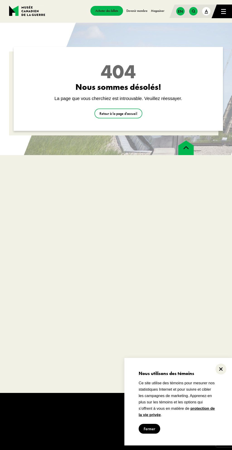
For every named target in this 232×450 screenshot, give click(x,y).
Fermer (149, 428)
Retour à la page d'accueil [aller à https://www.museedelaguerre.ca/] (118, 113)
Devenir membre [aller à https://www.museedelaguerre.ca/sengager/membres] (136, 11)
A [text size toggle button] (206, 11)
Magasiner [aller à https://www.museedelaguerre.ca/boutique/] (157, 11)
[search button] (193, 11)
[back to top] (186, 148)
